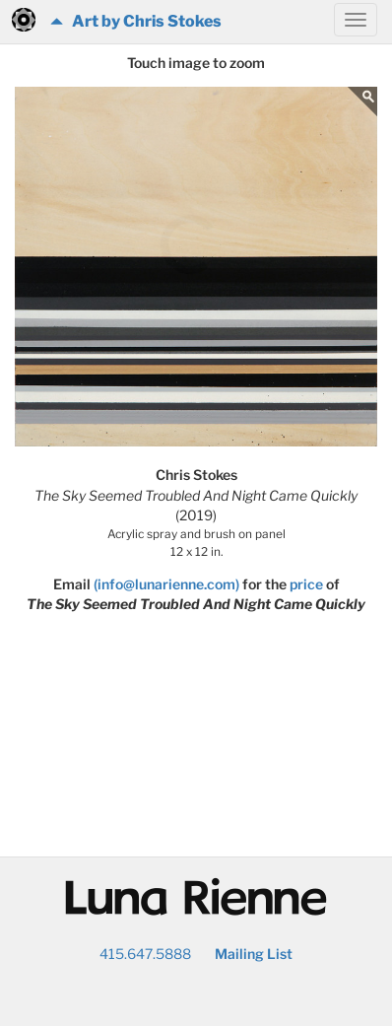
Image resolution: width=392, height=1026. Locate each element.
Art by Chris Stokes (136, 21)
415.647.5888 (145, 953)
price (306, 584)
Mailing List (254, 953)
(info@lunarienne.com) (166, 584)
